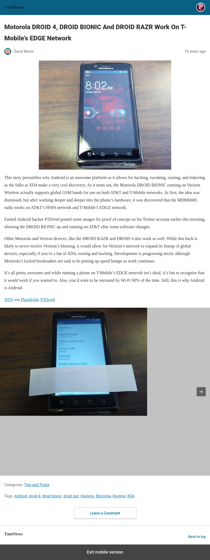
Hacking (87, 496)
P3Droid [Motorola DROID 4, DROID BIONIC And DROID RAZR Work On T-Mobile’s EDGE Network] (47, 299)
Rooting (119, 496)
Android (20, 496)
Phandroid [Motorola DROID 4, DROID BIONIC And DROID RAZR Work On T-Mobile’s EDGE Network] (29, 299)
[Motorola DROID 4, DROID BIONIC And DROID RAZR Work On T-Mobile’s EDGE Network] (105, 115)
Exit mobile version (105, 552)
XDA (130, 496)
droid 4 (34, 496)
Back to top (197, 537)
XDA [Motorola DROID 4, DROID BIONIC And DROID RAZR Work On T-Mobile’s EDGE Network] (8, 299)
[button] (201, 391)
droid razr (71, 496)
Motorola (103, 496)
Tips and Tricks (36, 485)
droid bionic (52, 496)
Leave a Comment (105, 513)
